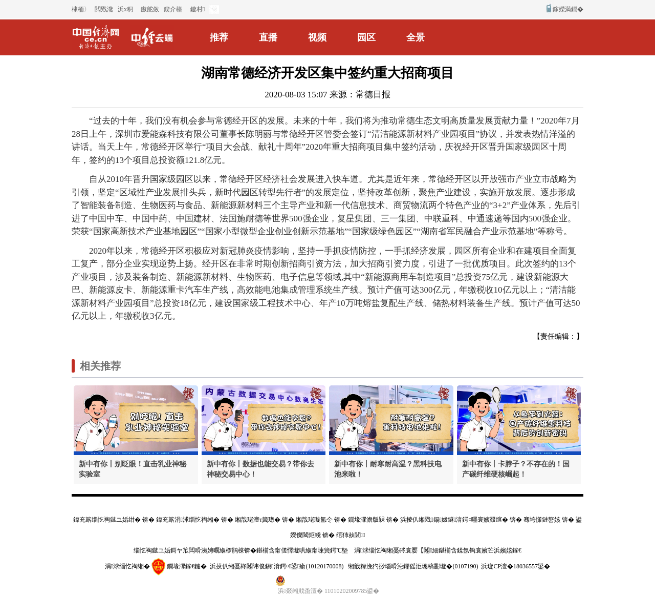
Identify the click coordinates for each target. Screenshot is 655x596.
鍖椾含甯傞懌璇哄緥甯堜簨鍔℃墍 (302, 550)
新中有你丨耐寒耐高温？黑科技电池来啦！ (388, 469)
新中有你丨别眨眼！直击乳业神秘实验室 (132, 469)
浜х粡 (125, 9)
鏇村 (197, 9)
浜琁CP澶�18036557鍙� (515, 566)
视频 (317, 37)
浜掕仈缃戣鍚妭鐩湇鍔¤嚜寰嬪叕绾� (454, 519)
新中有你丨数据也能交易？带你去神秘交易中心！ (260, 469)
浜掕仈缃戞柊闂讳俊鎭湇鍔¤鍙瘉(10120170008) (276, 566)
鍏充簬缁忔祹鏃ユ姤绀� (107, 519)
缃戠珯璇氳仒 (314, 519)
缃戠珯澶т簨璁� (257, 519)
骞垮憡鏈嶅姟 (541, 519)
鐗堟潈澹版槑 (366, 519)
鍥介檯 (173, 9)
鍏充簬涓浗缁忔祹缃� (188, 519)
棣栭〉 (81, 9)
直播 (268, 37)
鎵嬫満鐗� (568, 9)
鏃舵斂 (150, 9)
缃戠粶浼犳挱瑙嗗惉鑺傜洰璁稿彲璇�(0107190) (413, 566)
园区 (366, 37)
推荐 (219, 37)
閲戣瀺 (104, 9)
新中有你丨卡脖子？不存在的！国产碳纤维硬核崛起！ (516, 469)
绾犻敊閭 (350, 535)
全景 (415, 37)
